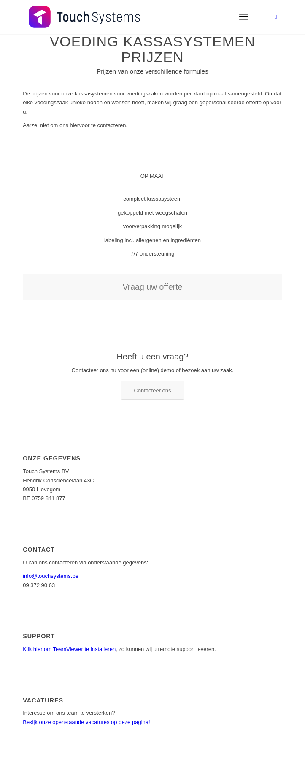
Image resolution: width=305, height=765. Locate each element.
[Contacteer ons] (152, 390)
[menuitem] (243, 17)
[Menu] (243, 17)
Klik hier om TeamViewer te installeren (69, 649)
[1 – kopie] (126, 17)
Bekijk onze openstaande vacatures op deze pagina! (86, 722)
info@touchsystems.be (50, 576)
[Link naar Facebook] (276, 17)
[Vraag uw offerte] (152, 287)
